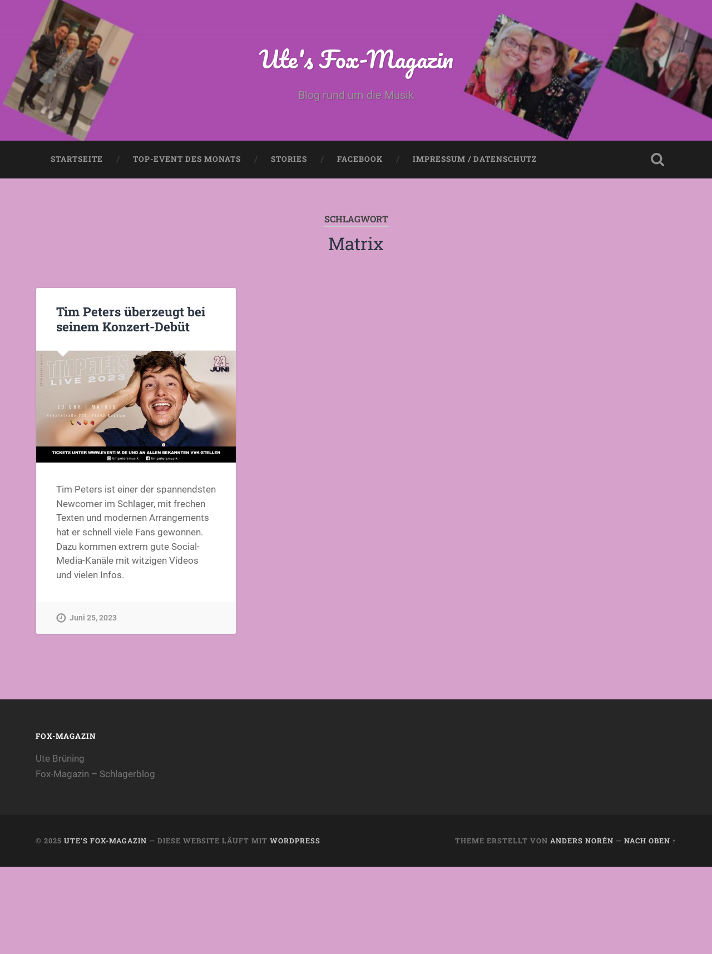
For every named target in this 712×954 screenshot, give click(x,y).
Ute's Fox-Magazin (356, 58)
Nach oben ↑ (650, 840)
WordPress (295, 840)
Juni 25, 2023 (93, 618)
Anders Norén (582, 840)
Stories (289, 159)
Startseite (77, 159)
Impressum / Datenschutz (475, 159)
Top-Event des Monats (187, 159)
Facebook (360, 159)
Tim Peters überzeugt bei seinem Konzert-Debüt (130, 319)
